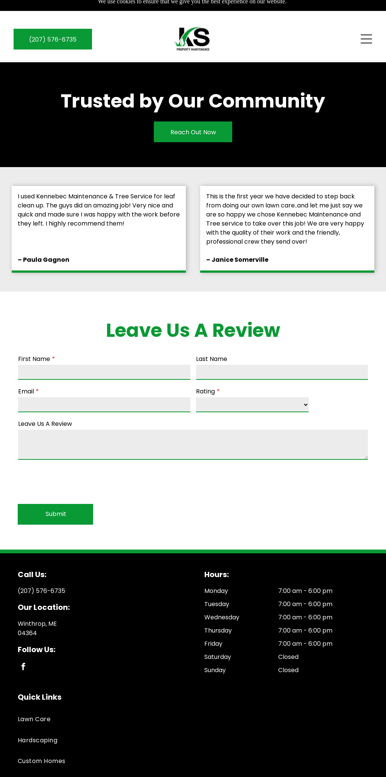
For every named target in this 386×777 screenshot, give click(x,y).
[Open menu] (366, 21)
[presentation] (75, 462)
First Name (34, 340)
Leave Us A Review (45, 405)
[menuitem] (193, 700)
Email (26, 372)
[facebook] (23, 648)
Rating (205, 372)
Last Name (211, 340)
